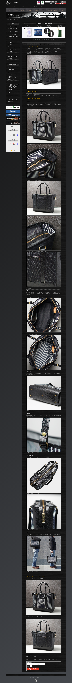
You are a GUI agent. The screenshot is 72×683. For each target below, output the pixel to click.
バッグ (9, 92)
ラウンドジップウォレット (13, 26)
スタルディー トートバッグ (17, 19)
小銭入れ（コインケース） (13, 56)
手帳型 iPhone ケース (11, 79)
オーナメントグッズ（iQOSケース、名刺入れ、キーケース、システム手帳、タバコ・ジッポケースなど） (13, 86)
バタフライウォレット (12, 49)
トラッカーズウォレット (12, 34)
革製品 (11, 19)
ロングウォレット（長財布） (13, 31)
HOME (7, 19)
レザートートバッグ (12, 77)
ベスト (9, 94)
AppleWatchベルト (11, 71)
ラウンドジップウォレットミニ (13, 29)
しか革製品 (10, 89)
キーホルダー (10, 58)
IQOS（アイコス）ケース (12, 99)
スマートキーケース (11, 69)
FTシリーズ (10, 44)
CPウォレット (10, 42)
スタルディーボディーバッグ (13, 67)
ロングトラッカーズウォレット (13, 37)
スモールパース (10, 51)
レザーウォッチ (10, 101)
